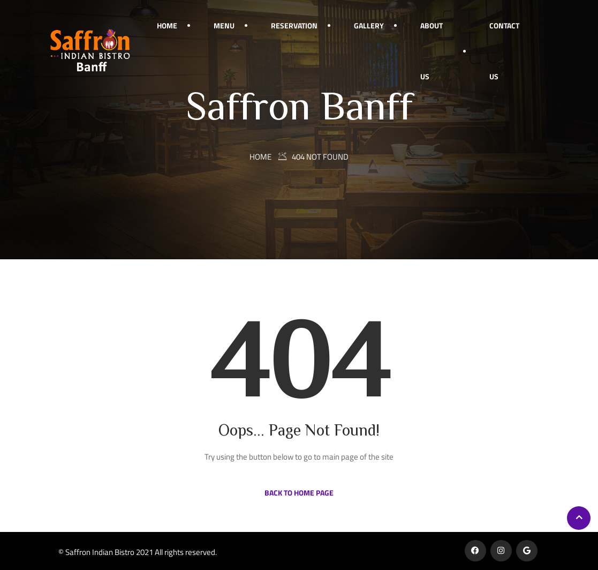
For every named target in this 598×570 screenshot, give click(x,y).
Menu (224, 25)
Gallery (369, 25)
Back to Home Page (299, 492)
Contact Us (504, 51)
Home (167, 25)
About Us (431, 51)
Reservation (294, 25)
